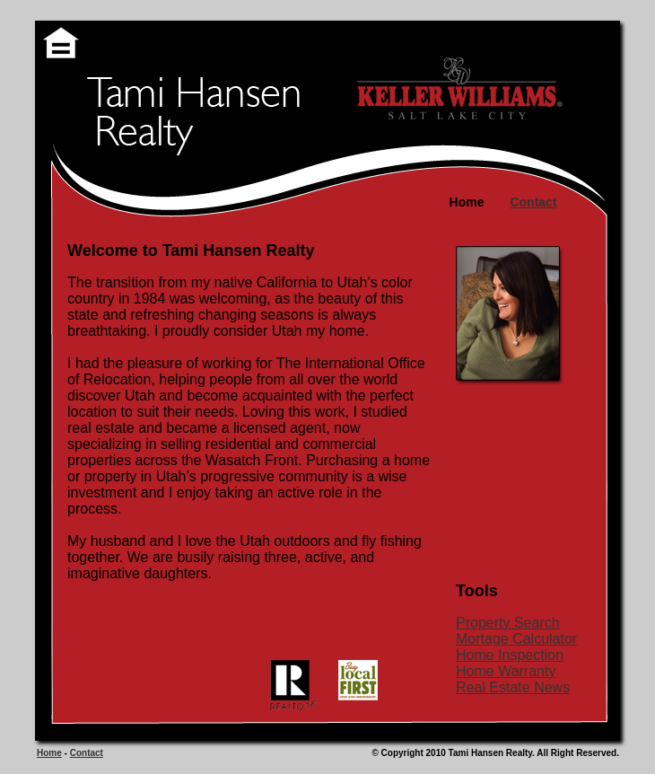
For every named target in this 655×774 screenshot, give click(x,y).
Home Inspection (509, 655)
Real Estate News (513, 687)
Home (49, 753)
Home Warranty (505, 671)
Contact (86, 753)
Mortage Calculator (516, 638)
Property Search (508, 622)
